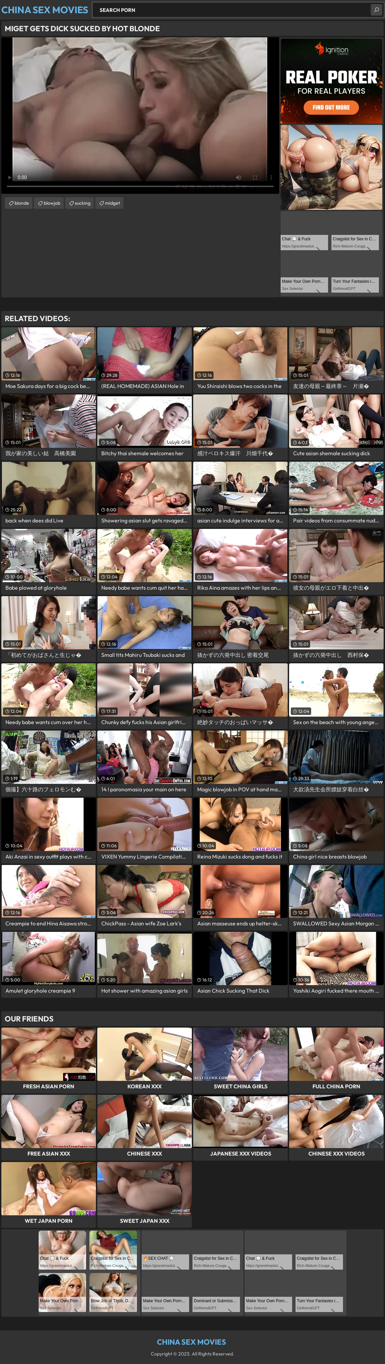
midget (112, 203)
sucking (82, 203)
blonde (22, 203)
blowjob (52, 203)
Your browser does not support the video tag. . (140, 115)
